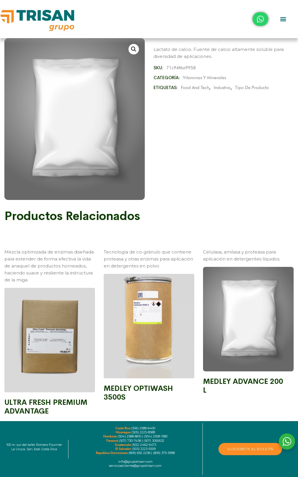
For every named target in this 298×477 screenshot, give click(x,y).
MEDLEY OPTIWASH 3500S (138, 393)
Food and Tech (195, 87)
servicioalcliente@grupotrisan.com (135, 466)
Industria (222, 87)
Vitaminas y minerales (204, 77)
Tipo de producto (252, 87)
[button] (283, 19)
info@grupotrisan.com (135, 462)
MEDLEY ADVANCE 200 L (243, 386)
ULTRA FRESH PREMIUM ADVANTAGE (45, 407)
